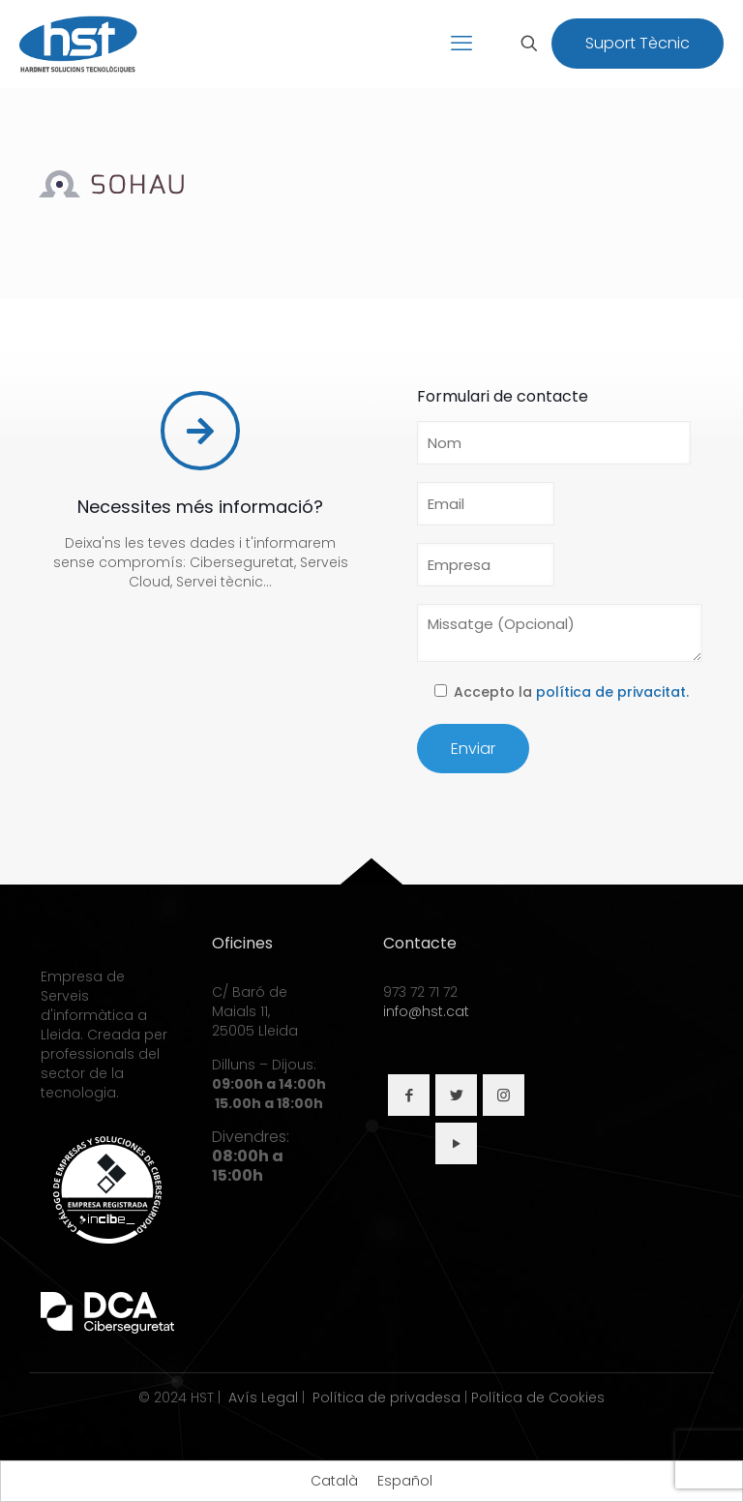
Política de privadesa (386, 1397)
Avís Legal (263, 1397)
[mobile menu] (461, 43)
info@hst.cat (426, 1011)
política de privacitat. (612, 692)
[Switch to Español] (405, 1480)
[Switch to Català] (334, 1480)
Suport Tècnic (637, 43)
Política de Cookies (538, 1397)
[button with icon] (409, 1095)
